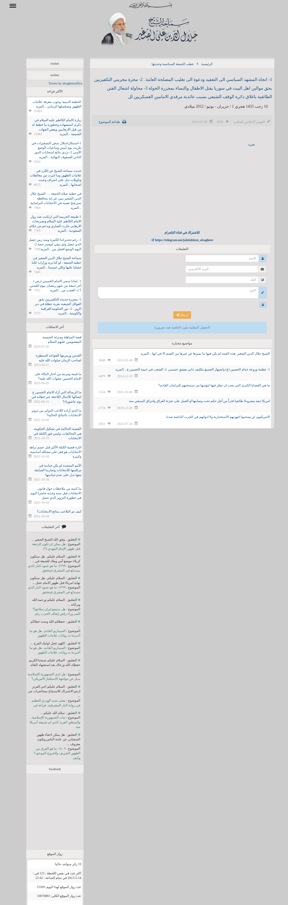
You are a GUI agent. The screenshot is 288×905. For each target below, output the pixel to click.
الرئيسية (200, 64)
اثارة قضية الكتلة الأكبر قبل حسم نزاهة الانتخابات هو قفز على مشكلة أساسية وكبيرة (49, 452)
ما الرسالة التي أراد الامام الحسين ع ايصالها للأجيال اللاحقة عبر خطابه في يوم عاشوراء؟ (50, 396)
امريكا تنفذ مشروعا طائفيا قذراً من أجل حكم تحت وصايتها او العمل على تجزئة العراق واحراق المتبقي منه (193, 401)
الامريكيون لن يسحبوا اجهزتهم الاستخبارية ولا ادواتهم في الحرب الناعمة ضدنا (212, 417)
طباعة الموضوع (103, 122)
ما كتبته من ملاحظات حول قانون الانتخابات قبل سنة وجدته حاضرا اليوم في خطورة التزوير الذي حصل (49, 493)
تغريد (245, 144)
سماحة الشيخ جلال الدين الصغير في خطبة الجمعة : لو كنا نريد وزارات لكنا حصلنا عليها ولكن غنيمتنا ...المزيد (50, 262)
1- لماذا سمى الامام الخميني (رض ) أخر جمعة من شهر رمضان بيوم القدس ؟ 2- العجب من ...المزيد (49, 285)
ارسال (176, 315)
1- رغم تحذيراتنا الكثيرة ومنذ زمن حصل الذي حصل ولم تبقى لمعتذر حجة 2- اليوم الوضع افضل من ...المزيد (48, 244)
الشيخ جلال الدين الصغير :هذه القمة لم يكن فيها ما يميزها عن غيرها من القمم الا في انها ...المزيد (199, 353)
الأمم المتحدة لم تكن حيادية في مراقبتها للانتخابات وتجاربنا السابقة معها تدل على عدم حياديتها (51, 470)
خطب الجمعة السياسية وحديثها (166, 64)
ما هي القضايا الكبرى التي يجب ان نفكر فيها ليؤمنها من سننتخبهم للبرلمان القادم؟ (208, 385)
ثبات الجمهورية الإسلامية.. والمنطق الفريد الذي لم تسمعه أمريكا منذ (48, 722)
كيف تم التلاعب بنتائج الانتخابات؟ (52, 511)
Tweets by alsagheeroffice (59, 83)
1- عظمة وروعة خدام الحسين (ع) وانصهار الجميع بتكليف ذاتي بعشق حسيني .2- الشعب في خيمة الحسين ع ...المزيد (186, 369)
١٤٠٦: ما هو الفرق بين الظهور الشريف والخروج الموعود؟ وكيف (50, 753)
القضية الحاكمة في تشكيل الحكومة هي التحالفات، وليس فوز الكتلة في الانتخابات (51, 433)
